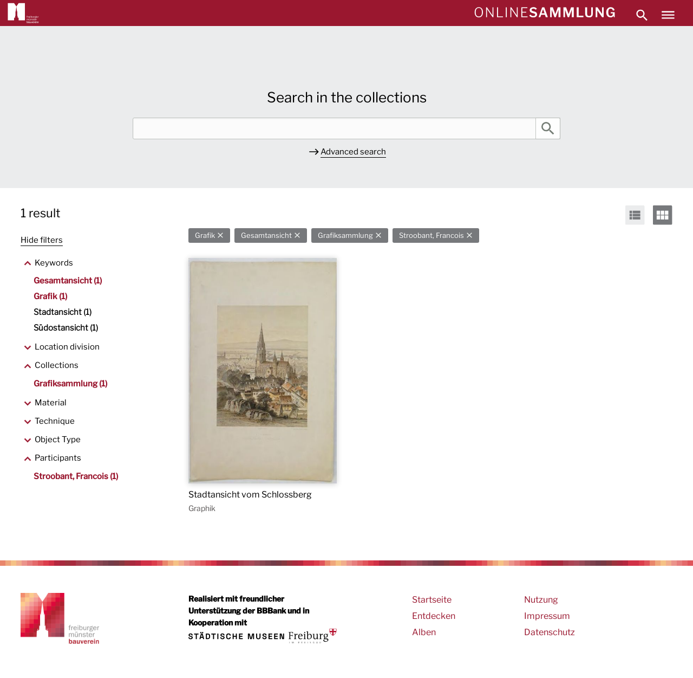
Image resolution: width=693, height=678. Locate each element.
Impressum (547, 616)
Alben (424, 632)
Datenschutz (549, 632)
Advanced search (353, 152)
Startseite (432, 600)
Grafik (205, 235)
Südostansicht (66, 328)
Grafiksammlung (345, 235)
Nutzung (541, 600)
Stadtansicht (62, 312)
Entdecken (433, 616)
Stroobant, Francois (431, 235)
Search (547, 128)
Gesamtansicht (266, 235)
